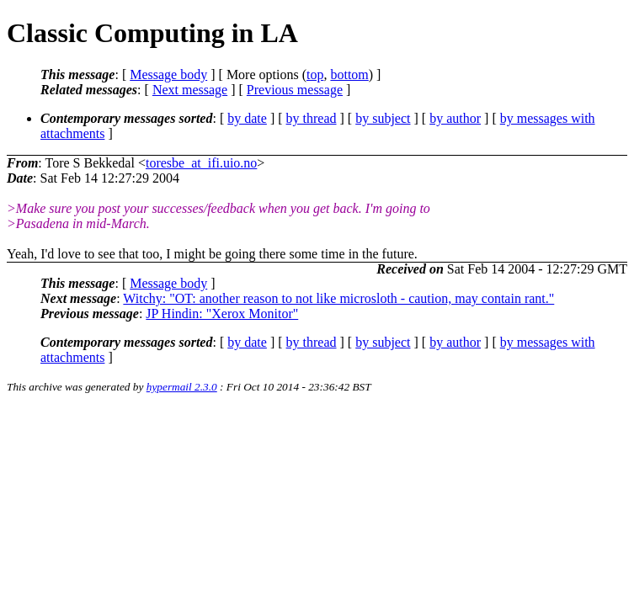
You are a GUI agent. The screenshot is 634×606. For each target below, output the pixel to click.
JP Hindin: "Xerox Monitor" (222, 313)
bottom (349, 74)
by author (455, 118)
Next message (189, 89)
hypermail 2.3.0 (182, 386)
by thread (311, 118)
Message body (168, 74)
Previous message (295, 89)
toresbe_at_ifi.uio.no (201, 163)
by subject (382, 118)
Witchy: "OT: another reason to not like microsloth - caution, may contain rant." (338, 298)
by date (247, 118)
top (314, 74)
